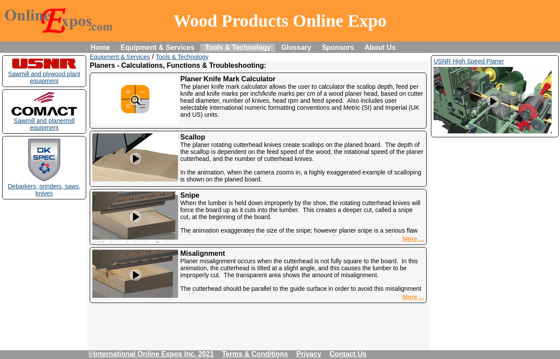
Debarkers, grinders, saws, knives (44, 186)
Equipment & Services (157, 47)
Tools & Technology (238, 47)
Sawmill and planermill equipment (44, 120)
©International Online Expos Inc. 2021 (151, 354)
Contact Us (347, 354)
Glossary (296, 47)
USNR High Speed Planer (469, 61)
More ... (413, 238)
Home (100, 47)
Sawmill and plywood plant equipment (44, 73)
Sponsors (338, 47)
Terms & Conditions (255, 354)
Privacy (308, 354)
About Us (380, 47)
